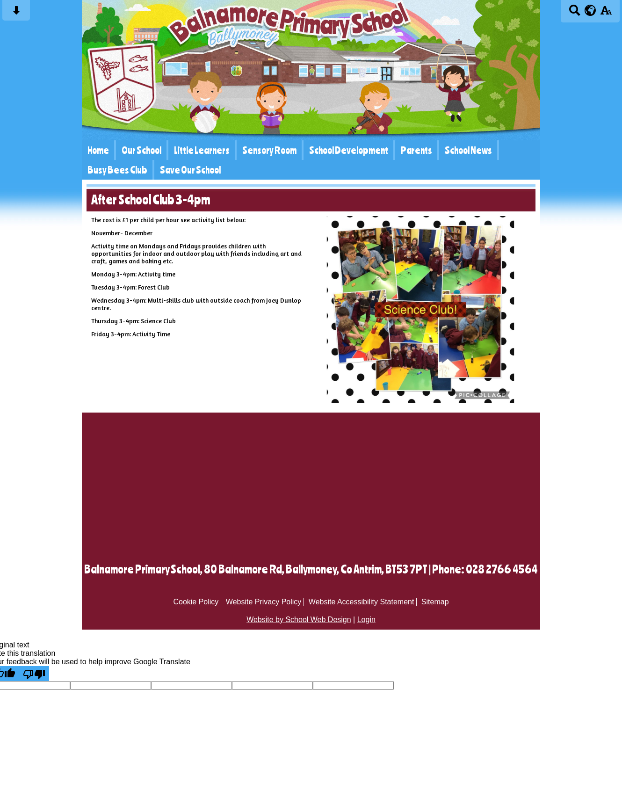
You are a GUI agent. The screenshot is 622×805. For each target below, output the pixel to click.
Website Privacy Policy (264, 602)
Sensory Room (269, 150)
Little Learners (202, 150)
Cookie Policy (195, 602)
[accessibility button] (606, 13)
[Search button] (574, 13)
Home (98, 150)
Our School (141, 150)
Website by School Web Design (298, 620)
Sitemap (435, 602)
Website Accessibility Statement (361, 602)
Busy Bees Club (117, 169)
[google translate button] (590, 10)
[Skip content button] (16, 13)
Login (366, 620)
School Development (348, 150)
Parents (416, 150)
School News (468, 150)
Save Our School (190, 169)
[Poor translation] (34, 673)
